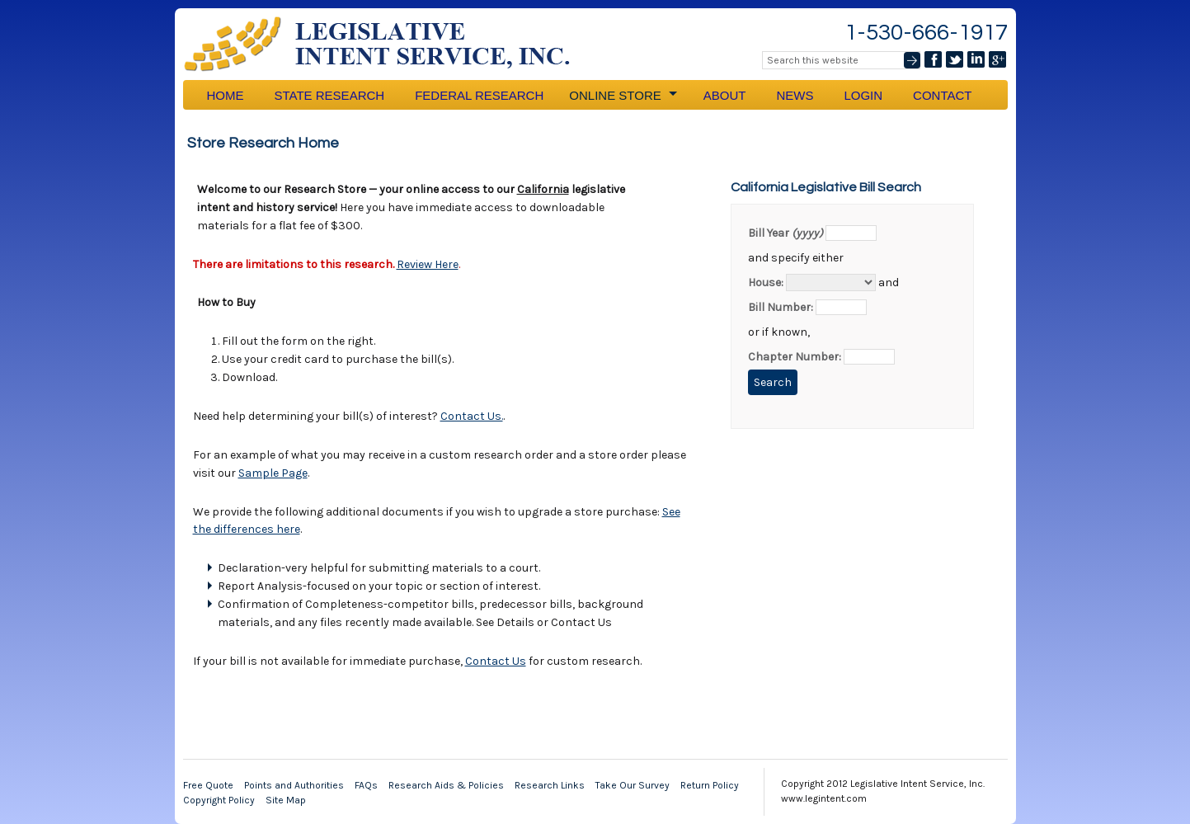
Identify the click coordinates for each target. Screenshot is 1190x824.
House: (765, 282)
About (724, 95)
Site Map (286, 800)
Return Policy (709, 785)
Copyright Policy (219, 800)
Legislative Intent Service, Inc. (389, 44)
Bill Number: (780, 307)
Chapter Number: (794, 357)
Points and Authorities (294, 785)
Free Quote (208, 785)
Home (225, 95)
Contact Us (495, 661)
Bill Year (785, 233)
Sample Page (273, 473)
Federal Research (479, 95)
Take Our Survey (632, 785)
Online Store (622, 95)
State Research (330, 95)
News (794, 95)
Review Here (428, 264)
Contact (942, 95)
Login (863, 95)
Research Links (550, 785)
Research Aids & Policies (446, 785)
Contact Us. (471, 416)
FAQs (366, 785)
